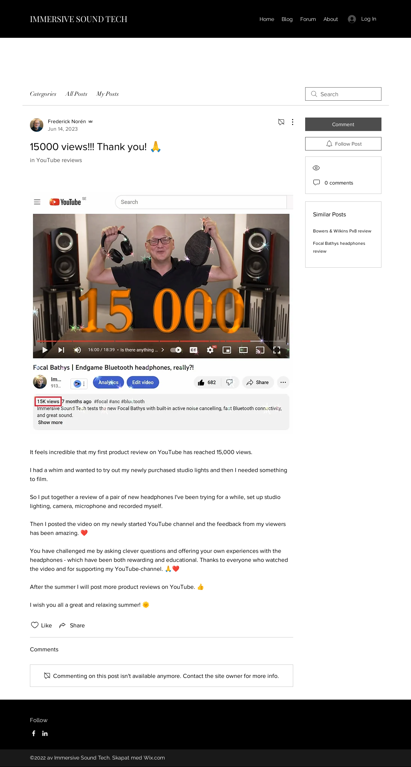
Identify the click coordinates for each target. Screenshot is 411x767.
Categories (43, 94)
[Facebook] (33, 733)
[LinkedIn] (45, 733)
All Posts (76, 94)
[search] (343, 94)
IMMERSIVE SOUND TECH (79, 18)
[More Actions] (288, 122)
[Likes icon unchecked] (35, 625)
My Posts (107, 94)
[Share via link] (71, 625)
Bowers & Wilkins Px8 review (342, 231)
